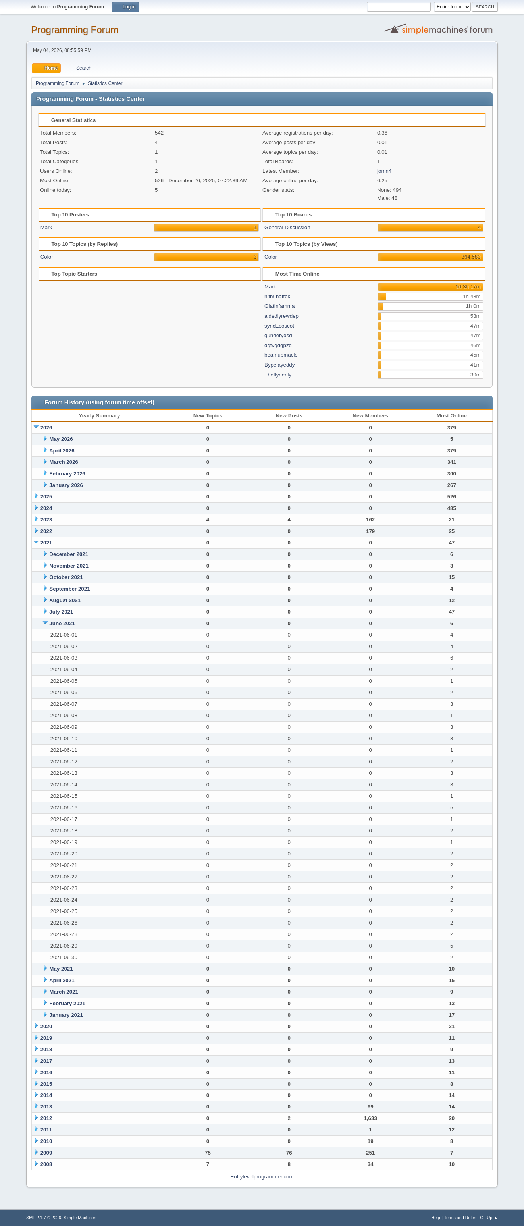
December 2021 (68, 554)
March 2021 (63, 992)
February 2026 (67, 474)
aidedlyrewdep (281, 316)
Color (46, 257)
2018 (46, 1049)
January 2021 (66, 1015)
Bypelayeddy (279, 365)
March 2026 (63, 462)
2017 (46, 1061)
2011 (46, 1130)
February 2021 (67, 1003)
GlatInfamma (279, 306)
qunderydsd (278, 335)
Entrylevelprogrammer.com (261, 1177)
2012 (46, 1118)
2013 (46, 1107)
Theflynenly (277, 375)
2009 (46, 1153)
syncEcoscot (279, 326)
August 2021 (65, 600)
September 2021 (69, 589)
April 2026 (62, 451)
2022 (46, 531)
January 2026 (66, 485)
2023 (46, 520)
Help (436, 1217)
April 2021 (62, 980)
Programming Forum (74, 29)
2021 (46, 543)
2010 (46, 1141)
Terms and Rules (460, 1217)
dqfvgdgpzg (278, 345)
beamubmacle (281, 355)
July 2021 (61, 612)
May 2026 (61, 439)
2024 (46, 508)
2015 (46, 1084)
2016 (46, 1072)
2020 (46, 1026)
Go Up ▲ (489, 1217)
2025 (46, 497)
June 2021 (62, 623)
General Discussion (287, 227)
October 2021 (66, 577)
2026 (46, 428)
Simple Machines (80, 1217)
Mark (46, 227)
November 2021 (69, 566)
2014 (46, 1095)
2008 (46, 1164)
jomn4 (384, 171)
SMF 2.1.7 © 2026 (43, 1217)
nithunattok (277, 296)
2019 (46, 1038)
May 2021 (61, 969)
